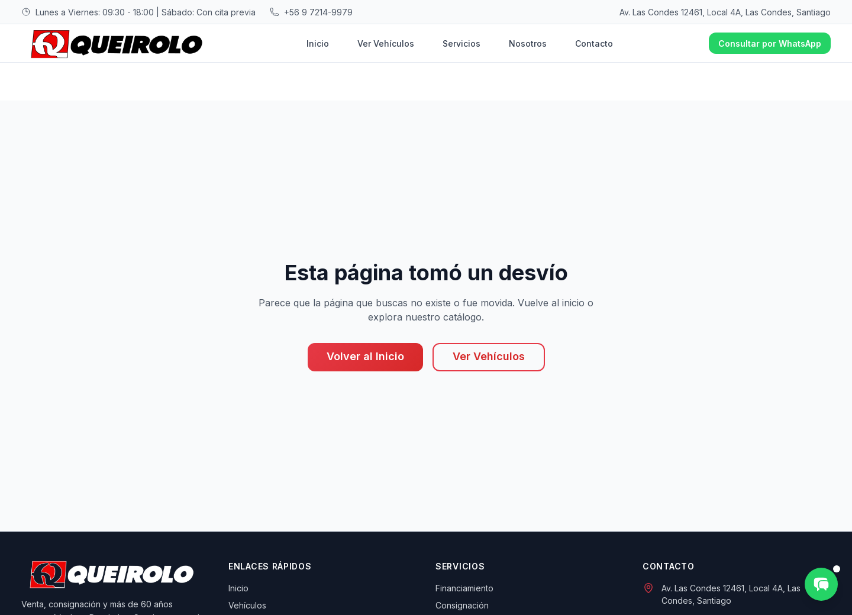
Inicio (317, 43)
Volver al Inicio (365, 356)
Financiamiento (464, 588)
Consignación (462, 605)
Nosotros (528, 43)
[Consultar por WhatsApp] (821, 584)
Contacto (594, 43)
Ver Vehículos (385, 43)
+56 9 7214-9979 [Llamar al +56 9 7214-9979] (318, 12)
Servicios (461, 43)
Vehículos (247, 605)
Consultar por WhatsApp (769, 43)
